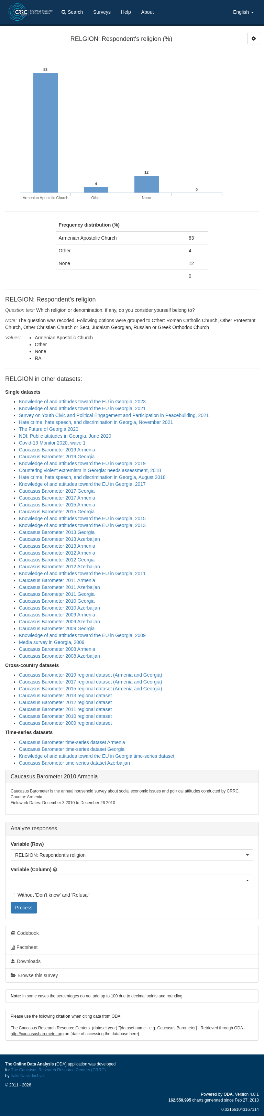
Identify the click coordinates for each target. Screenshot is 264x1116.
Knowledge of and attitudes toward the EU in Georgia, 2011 (82, 573)
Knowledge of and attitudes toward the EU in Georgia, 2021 (82, 408)
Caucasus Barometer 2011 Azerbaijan (59, 587)
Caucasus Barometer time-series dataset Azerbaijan (74, 763)
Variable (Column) (31, 869)
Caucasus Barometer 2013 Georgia (57, 532)
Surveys (102, 12)
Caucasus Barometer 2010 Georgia (57, 601)
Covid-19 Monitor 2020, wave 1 (52, 443)
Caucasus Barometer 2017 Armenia (57, 498)
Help (126, 12)
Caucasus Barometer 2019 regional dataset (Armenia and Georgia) (90, 675)
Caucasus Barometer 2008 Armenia (57, 649)
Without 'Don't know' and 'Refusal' (50, 895)
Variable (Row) (27, 844)
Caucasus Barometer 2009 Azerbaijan (59, 621)
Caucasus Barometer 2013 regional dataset (65, 695)
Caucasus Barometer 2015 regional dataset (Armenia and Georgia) (90, 688)
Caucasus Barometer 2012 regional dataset (65, 702)
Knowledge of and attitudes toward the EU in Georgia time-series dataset (96, 756)
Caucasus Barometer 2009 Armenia (57, 614)
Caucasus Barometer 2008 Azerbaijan (59, 656)
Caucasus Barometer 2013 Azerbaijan (59, 539)
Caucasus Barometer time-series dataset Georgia (71, 749)
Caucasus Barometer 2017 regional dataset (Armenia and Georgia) (90, 682)
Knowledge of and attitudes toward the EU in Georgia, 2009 (82, 635)
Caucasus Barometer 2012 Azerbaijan (59, 566)
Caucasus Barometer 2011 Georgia (57, 594)
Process (24, 907)
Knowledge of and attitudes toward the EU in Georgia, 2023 (82, 401)
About (147, 12)
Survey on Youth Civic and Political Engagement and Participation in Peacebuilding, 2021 (114, 415)
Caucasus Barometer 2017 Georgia (57, 491)
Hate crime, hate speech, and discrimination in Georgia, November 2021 (96, 422)
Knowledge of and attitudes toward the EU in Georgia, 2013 (82, 525)
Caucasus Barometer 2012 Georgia (57, 559)
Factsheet (24, 947)
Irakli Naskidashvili (27, 1075)
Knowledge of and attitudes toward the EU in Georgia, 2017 (82, 484)
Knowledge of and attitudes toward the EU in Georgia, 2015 (82, 518)
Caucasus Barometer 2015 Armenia (57, 504)
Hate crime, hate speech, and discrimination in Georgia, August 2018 (92, 477)
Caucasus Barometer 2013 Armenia (57, 546)
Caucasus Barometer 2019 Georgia (57, 456)
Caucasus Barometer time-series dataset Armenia (72, 742)
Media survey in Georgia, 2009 (52, 642)
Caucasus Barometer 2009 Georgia (57, 628)
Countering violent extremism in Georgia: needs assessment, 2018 (90, 470)
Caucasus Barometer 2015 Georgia (57, 511)
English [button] (243, 12)
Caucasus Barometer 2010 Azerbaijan (59, 608)
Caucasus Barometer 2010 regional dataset (65, 716)
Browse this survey (34, 975)
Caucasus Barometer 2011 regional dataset (65, 709)
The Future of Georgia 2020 (48, 429)
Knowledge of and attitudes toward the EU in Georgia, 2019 (82, 463)
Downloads (26, 961)
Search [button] (72, 12)
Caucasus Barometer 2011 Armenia (57, 580)
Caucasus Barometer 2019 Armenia (57, 449)
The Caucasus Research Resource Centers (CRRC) (58, 1070)
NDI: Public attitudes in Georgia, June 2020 (65, 436)
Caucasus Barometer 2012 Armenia (57, 553)
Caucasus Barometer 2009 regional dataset (65, 723)
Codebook (25, 933)
